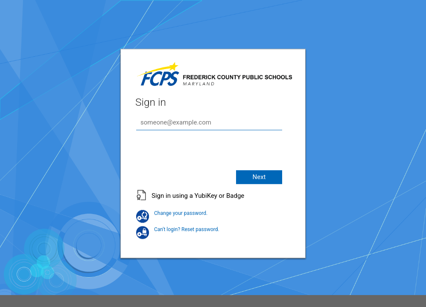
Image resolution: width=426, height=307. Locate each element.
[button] (213, 200)
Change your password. (171, 213)
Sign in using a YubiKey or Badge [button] (198, 195)
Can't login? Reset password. (177, 229)
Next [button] (259, 176)
